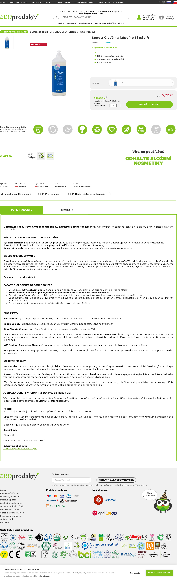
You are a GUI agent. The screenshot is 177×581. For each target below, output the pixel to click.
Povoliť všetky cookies (159, 573)
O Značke (67, 210)
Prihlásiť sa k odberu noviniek (116, 480)
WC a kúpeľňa (87, 32)
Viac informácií (44, 576)
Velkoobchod (105, 2)
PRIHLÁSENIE (148, 17)
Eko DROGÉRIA (58, 32)
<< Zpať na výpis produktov (14, 32)
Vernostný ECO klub (41, 2)
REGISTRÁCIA (149, 19)
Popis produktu (21, 210)
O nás (2, 2)
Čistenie (73, 32)
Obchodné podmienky (84, 2)
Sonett (108, 43)
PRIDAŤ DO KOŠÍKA (149, 104)
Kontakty (120, 2)
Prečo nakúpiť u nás (18, 2)
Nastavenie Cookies (9, 509)
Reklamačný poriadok (10, 516)
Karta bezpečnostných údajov (20, 448)
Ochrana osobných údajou (12, 506)
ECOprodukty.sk (39, 32)
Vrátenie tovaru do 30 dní (12, 513)
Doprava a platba (62, 2)
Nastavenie (135, 573)
